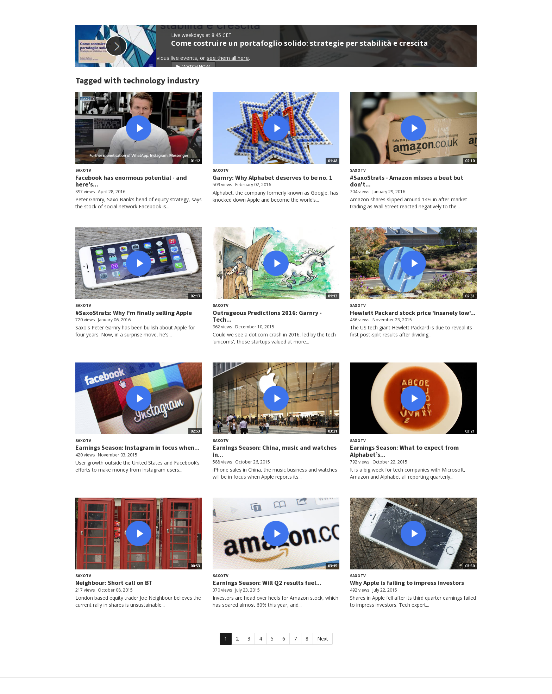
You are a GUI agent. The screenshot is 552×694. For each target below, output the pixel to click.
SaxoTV (83, 170)
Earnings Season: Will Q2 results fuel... (267, 583)
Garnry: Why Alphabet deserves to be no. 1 (273, 178)
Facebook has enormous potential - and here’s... (131, 181)
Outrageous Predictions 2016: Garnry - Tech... (267, 316)
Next (322, 638)
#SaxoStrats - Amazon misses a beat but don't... (406, 181)
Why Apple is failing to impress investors (407, 583)
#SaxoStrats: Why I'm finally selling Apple (133, 313)
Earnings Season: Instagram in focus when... (137, 447)
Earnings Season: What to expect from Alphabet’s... (404, 451)
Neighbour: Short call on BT (113, 583)
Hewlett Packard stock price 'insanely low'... (413, 313)
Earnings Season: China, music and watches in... (275, 451)
